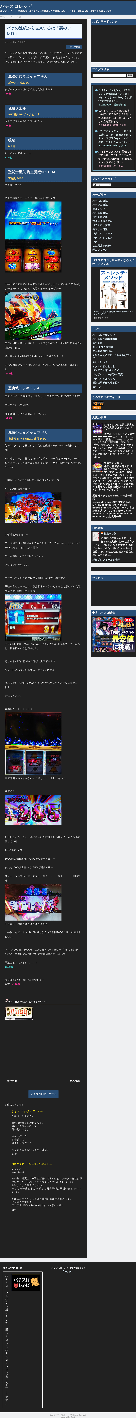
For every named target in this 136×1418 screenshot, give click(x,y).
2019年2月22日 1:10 (40, 1164)
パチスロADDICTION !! (106, 339)
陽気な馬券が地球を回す (106, 382)
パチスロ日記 (74, 47)
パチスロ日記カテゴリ (43, 1094)
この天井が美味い (103, 245)
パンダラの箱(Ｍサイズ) (106, 370)
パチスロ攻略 (100, 217)
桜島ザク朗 (18, 1164)
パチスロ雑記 (100, 213)
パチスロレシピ (16, 6)
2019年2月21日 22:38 (30, 1111)
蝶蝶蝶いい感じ (113, 463)
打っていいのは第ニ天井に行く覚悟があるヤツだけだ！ (119, 427)
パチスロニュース (103, 233)
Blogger (68, 1271)
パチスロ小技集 (101, 225)
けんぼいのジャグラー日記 (108, 374)
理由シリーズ (100, 249)
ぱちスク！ (99, 386)
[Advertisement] (43, 1053)
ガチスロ (98, 343)
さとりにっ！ (100, 362)
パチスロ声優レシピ (104, 335)
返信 (14, 1154)
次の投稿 (12, 1081)
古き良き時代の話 (103, 221)
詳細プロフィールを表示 (106, 559)
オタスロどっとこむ (104, 366)
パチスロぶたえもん (104, 378)
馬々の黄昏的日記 (103, 351)
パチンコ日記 (100, 204)
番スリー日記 (100, 229)
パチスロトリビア (103, 237)
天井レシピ (99, 209)
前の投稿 (75, 1081)
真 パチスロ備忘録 (103, 347)
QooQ (73, 1417)
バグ (95, 241)
